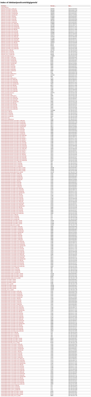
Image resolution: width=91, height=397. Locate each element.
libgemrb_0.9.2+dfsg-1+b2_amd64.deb (10, 35)
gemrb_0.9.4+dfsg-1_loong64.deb (8, 63)
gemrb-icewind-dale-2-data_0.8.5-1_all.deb (10, 277)
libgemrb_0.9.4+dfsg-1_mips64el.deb (9, 13)
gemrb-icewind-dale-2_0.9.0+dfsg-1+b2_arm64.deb (12, 264)
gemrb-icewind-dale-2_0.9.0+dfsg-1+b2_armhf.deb (12, 261)
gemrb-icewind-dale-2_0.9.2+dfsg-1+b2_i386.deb (12, 247)
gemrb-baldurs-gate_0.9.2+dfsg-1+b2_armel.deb (12, 314)
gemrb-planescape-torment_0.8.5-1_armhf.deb (11, 163)
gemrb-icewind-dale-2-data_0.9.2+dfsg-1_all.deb (12, 275)
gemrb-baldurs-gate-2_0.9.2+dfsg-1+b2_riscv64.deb (13, 360)
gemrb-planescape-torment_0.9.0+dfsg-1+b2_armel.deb (13, 157)
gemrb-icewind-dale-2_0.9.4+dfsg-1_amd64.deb (12, 239)
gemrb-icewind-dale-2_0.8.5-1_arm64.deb (10, 270)
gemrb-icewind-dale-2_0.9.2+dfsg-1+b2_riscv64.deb (13, 242)
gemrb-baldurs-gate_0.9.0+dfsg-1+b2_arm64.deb (12, 329)
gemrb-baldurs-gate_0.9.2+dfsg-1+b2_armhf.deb (12, 313)
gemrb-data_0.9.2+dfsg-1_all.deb (8, 286)
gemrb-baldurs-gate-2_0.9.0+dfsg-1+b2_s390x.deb (12, 372)
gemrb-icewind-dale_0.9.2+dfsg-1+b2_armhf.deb (12, 195)
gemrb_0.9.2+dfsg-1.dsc (6, 76)
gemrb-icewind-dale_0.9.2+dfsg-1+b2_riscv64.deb (12, 189)
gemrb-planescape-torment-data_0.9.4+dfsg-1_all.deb (13, 167)
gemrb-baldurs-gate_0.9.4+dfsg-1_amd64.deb (11, 304)
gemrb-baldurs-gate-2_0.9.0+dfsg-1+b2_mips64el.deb (13, 376)
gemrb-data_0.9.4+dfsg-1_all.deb (8, 285)
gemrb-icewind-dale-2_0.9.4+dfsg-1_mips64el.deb (12, 230)
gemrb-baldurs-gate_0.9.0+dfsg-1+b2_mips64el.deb (13, 323)
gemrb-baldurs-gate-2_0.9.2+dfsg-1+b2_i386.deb (12, 364)
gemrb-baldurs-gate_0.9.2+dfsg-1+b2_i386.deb (11, 311)
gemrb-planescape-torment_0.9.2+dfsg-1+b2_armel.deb (13, 144)
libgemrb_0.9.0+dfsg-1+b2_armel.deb (9, 45)
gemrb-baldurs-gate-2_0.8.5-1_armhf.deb (10, 386)
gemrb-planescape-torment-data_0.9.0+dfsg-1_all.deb (13, 170)
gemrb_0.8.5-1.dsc (5, 117)
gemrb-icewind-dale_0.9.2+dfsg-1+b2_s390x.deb (12, 188)
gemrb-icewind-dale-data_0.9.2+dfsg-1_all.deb (11, 222)
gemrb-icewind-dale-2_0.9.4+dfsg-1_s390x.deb (11, 226)
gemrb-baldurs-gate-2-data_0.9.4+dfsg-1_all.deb (12, 391)
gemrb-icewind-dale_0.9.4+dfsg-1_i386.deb (11, 180)
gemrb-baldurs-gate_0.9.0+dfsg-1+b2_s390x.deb (12, 319)
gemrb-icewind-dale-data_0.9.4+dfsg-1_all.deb (11, 220)
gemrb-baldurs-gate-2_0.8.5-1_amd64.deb (10, 389)
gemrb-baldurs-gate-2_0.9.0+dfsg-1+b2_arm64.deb (12, 382)
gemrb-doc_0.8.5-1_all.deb (7, 283)
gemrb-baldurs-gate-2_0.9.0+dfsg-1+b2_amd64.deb (12, 383)
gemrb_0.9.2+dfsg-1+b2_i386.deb (8, 85)
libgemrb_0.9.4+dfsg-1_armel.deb (8, 19)
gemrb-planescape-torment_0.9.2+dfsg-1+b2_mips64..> (13, 139)
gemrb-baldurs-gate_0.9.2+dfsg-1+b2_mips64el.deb (13, 310)
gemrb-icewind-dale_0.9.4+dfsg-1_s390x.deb (11, 173)
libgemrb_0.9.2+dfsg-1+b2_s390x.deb (9, 23)
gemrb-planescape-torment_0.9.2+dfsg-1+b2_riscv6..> (13, 136)
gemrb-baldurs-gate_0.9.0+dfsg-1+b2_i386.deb (11, 325)
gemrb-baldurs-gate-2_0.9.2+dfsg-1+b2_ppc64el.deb (13, 361)
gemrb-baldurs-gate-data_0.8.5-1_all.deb (10, 342)
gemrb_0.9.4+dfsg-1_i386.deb (8, 64)
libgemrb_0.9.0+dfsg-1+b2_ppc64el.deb (10, 38)
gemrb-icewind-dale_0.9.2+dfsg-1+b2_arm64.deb (12, 198)
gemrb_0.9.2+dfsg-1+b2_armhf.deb (9, 86)
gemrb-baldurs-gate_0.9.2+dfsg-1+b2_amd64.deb (12, 317)
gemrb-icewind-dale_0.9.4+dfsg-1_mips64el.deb (12, 177)
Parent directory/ (5, 7)
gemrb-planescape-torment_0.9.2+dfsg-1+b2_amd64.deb (14, 147)
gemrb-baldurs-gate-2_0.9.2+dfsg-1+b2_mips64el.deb (13, 363)
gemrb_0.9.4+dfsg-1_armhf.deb (8, 66)
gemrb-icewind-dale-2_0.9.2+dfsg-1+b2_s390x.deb (12, 241)
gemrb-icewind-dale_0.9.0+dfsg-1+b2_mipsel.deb (12, 204)
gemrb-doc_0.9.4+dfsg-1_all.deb (8, 279)
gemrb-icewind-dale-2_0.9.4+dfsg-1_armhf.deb (11, 235)
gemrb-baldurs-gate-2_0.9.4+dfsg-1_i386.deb (11, 351)
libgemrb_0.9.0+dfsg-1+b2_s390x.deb (9, 36)
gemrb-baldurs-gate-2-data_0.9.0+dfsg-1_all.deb (12, 394)
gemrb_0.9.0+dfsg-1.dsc (6, 94)
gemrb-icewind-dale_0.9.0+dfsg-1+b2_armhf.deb (12, 208)
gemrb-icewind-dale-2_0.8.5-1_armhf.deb (10, 269)
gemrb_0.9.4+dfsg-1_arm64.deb (8, 69)
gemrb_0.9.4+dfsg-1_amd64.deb (8, 70)
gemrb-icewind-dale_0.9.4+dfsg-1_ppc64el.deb (11, 176)
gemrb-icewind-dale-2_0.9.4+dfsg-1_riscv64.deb (12, 228)
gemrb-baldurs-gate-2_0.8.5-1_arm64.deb (10, 388)
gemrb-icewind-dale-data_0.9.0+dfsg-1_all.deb (11, 223)
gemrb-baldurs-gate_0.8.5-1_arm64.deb (10, 335)
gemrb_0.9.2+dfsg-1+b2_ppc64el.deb (9, 82)
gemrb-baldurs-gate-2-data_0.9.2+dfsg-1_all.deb (12, 392)
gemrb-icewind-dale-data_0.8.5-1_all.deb (10, 225)
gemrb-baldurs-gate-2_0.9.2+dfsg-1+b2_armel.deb (12, 367)
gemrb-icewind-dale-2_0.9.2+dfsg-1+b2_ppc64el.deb (13, 244)
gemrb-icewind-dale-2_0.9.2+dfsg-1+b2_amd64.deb (12, 253)
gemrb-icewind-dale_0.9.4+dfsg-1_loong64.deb (11, 179)
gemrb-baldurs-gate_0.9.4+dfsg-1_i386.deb (11, 298)
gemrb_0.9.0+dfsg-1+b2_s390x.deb (9, 97)
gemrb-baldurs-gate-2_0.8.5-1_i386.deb (10, 385)
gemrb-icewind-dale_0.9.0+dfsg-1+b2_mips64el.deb (13, 205)
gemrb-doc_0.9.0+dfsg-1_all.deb (8, 282)
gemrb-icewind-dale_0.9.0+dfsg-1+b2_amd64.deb (12, 213)
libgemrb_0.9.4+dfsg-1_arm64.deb (9, 20)
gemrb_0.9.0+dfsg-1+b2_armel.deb (9, 105)
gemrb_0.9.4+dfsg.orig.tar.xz (7, 55)
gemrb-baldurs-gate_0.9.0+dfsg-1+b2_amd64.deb (12, 330)
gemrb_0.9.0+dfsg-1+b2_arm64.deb (9, 107)
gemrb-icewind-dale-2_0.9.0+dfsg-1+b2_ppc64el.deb (13, 255)
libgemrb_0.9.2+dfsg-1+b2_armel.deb (9, 32)
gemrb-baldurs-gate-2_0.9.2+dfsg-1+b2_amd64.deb (12, 370)
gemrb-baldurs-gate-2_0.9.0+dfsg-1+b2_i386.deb (12, 377)
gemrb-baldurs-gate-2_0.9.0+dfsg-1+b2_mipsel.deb (12, 375)
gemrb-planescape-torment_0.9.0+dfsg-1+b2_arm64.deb (14, 158)
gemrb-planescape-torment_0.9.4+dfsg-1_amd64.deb (13, 133)
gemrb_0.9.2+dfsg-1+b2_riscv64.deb (9, 80)
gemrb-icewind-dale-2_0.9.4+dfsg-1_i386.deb (11, 233)
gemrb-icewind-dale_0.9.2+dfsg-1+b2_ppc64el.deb (12, 191)
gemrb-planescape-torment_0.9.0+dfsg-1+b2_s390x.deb (13, 148)
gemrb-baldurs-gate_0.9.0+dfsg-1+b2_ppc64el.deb (12, 320)
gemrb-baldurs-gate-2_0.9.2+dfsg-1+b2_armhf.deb (12, 366)
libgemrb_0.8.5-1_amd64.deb (7, 54)
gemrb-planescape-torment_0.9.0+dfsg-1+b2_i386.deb (13, 154)
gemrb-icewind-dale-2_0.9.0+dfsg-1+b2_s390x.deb (12, 254)
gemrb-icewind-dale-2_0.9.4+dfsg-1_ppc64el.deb (12, 229)
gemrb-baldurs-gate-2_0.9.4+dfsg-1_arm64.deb (12, 355)
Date (69, 5)
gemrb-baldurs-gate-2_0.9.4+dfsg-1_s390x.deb (11, 344)
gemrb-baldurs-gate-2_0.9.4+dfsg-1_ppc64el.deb (12, 347)
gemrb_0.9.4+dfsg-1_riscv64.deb (8, 58)
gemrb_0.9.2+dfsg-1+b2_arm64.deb (9, 89)
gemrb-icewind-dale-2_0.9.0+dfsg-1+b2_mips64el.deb (13, 258)
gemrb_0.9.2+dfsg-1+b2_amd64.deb (9, 91)
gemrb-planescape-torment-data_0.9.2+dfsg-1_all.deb (13, 169)
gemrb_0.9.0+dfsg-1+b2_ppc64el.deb (9, 98)
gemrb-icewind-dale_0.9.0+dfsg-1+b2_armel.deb (12, 210)
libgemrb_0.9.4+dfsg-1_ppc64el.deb (9, 11)
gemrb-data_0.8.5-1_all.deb (7, 289)
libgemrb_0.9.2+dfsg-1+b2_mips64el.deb (10, 28)
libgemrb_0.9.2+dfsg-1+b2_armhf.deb (9, 31)
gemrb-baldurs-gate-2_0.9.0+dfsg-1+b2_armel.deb (12, 380)
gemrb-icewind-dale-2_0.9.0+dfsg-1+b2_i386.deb (12, 260)
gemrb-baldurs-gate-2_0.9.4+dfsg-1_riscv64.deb (12, 345)
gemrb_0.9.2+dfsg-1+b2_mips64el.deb (10, 83)
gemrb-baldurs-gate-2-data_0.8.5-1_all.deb (10, 395)
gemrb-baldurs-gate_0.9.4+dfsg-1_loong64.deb (11, 297)
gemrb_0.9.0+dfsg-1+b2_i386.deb (8, 103)
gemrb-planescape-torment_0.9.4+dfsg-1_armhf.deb (13, 129)
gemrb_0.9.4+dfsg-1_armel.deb (8, 67)
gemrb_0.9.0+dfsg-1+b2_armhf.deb (9, 104)
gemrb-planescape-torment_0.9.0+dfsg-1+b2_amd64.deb (14, 160)
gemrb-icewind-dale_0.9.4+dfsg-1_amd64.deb (11, 186)
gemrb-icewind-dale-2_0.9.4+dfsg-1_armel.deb (11, 236)
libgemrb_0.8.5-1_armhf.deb (7, 51)
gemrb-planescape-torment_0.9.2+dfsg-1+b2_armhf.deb (13, 142)
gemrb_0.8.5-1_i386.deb (6, 111)
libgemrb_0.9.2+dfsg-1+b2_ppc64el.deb (10, 26)
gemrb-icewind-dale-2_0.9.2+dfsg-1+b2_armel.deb (12, 250)
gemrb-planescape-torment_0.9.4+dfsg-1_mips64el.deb (13, 125)
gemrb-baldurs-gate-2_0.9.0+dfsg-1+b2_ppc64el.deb (13, 373)
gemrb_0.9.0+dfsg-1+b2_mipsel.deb (9, 100)
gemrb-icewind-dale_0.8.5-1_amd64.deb (10, 219)
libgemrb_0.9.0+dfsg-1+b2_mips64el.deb (10, 41)
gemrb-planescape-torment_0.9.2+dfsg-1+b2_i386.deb (13, 141)
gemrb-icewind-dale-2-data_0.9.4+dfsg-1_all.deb (12, 273)
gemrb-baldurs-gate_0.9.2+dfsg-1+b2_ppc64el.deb (12, 308)
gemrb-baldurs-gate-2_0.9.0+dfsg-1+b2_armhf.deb (12, 379)
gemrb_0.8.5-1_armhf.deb (7, 113)
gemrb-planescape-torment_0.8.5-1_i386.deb (11, 161)
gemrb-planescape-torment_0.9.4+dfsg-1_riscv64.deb (13, 122)
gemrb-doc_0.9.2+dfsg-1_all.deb (8, 280)
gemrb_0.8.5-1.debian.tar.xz (7, 119)
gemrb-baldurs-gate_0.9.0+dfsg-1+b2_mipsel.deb (12, 322)
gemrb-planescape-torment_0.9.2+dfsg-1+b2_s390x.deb (13, 135)
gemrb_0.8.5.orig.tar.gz (6, 110)
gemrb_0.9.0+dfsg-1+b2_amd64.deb (9, 108)
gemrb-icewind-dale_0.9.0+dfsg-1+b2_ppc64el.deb (12, 203)
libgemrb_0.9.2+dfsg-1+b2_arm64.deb (9, 33)
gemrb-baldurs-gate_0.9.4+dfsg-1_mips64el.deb (12, 295)
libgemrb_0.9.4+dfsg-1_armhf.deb (8, 17)
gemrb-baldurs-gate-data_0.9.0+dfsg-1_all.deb (11, 341)
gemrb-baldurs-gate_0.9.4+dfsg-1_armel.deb (11, 301)
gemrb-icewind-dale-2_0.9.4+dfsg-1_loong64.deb (12, 232)
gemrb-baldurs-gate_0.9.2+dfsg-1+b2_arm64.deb (12, 316)
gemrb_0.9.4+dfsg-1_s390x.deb (8, 57)
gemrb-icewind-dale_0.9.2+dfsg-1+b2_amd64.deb (12, 200)
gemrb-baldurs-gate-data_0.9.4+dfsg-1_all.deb (11, 338)
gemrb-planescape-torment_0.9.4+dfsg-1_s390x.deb (13, 120)
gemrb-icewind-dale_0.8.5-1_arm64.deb (10, 217)
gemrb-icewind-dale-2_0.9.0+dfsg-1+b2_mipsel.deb (12, 257)
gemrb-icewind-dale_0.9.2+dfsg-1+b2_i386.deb (11, 194)
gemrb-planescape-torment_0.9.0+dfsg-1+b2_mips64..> (13, 153)
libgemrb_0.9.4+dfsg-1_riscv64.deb (9, 10)
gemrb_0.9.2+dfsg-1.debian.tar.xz (8, 78)
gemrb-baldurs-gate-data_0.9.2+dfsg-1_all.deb (11, 339)
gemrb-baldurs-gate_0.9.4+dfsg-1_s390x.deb (11, 291)
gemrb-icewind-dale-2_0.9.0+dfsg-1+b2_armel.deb (12, 263)
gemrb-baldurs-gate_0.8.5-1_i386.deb (9, 332)
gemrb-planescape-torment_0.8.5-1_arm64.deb (11, 164)
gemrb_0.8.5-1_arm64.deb (7, 114)
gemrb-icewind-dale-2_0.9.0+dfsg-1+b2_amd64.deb (12, 266)
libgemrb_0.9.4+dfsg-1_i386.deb (8, 16)
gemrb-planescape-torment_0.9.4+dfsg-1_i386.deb (12, 128)
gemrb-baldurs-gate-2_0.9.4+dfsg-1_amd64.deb (12, 357)
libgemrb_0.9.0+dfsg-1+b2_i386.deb (9, 42)
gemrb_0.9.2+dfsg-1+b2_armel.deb (9, 88)
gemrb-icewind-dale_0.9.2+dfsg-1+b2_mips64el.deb (13, 192)
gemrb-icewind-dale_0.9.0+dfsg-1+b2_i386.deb (11, 207)
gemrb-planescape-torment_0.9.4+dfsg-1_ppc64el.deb (13, 123)
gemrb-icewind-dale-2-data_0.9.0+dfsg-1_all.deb (12, 276)
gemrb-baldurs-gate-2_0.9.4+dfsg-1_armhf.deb (11, 353)
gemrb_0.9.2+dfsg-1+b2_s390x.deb (9, 79)
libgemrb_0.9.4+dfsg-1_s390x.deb (8, 8)
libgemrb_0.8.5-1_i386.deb (7, 50)
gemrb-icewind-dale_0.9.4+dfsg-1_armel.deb (11, 183)
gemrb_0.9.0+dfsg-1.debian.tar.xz (8, 95)
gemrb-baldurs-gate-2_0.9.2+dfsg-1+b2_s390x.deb (12, 358)
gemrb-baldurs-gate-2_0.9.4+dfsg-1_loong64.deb (12, 350)
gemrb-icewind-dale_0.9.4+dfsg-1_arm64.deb (11, 185)
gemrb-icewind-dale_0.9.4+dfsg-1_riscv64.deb (11, 175)
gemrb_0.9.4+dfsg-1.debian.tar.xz (8, 73)
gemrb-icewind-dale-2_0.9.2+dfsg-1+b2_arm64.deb (12, 251)
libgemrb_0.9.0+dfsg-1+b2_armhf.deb (9, 44)
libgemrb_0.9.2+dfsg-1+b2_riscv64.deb (10, 25)
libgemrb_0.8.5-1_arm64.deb (7, 53)
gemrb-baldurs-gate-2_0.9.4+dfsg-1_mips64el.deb (12, 348)
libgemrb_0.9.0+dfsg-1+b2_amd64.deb (10, 48)
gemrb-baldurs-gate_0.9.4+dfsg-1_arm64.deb (11, 302)
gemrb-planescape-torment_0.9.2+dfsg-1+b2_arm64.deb (14, 145)
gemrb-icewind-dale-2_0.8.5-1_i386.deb (10, 267)
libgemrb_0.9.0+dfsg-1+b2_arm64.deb (9, 47)
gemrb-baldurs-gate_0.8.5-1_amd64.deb (10, 336)
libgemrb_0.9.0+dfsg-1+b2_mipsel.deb (9, 39)
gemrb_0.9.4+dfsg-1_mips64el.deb (9, 61)
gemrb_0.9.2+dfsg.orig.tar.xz (7, 75)
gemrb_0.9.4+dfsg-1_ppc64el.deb (8, 60)
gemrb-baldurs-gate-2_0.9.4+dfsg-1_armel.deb (11, 354)
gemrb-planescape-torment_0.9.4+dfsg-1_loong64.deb (13, 126)
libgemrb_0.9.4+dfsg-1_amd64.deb (9, 22)
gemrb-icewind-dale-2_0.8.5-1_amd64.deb (10, 272)
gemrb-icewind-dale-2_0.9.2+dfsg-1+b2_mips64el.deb (13, 245)
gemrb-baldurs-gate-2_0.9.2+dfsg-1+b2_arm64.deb (12, 369)
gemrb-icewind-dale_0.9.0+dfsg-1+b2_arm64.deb (12, 211)
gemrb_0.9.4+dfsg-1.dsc (6, 72)
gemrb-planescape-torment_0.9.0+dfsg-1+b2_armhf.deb (13, 155)
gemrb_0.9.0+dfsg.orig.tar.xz (7, 92)
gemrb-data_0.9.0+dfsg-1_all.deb (8, 288)
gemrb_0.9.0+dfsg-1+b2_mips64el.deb (10, 101)
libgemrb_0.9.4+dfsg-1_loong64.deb (9, 14)
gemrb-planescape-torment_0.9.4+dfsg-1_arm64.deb (13, 132)
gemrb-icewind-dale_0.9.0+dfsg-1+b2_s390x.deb (12, 201)
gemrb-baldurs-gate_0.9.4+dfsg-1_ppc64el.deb (11, 294)
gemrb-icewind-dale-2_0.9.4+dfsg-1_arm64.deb (12, 238)
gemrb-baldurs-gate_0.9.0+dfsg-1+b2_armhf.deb (12, 326)
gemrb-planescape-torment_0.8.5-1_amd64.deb (12, 166)
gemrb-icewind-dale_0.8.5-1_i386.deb (9, 214)
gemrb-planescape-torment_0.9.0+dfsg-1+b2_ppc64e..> (13, 150)
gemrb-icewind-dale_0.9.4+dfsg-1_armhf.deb (11, 182)
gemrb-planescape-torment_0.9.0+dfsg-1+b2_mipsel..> (13, 151)
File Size (52, 5)
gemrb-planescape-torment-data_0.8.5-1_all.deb (12, 172)
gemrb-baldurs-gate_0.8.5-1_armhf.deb (10, 333)
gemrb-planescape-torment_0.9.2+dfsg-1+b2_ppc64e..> (13, 138)
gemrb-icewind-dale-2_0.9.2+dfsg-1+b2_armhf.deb (12, 248)
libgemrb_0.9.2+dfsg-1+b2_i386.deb (9, 29)
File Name (3, 5)
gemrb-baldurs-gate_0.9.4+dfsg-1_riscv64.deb (11, 292)
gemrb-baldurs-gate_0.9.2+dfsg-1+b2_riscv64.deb (12, 307)
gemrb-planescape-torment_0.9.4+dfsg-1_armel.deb (13, 130)
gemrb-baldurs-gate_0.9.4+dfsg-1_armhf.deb (11, 300)
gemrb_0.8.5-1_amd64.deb (7, 116)
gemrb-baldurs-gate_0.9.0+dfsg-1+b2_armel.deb (12, 328)
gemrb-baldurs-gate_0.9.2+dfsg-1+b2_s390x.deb (12, 305)
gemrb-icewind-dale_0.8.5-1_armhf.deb (10, 216)
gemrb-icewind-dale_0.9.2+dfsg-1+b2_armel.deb (12, 197)
